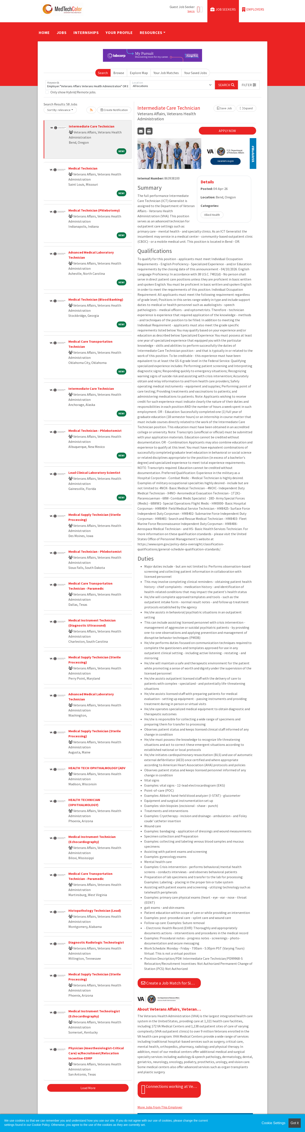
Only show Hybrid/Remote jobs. (73, 92)
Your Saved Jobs (195, 73)
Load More (88, 1088)
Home (44, 32)
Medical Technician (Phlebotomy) (94, 210)
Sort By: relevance (59, 110)
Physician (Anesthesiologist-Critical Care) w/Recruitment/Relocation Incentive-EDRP (96, 1053)
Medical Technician (82, 168)
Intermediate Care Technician (91, 126)
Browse (118, 73)
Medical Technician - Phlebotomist (95, 430)
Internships (86, 32)
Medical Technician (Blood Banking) (95, 299)
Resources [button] (151, 32)
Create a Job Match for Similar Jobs (171, 983)
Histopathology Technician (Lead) (94, 910)
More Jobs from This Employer (159, 1107)
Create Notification (114, 110)
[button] (249, 85)
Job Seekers (223, 9)
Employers (253, 9)
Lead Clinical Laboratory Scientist (94, 472)
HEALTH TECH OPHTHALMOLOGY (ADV (96, 768)
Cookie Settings (273, 1123)
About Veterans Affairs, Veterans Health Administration (169, 1009)
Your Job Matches (166, 73)
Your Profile (119, 32)
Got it (295, 1123)
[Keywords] (87, 85)
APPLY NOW (227, 131)
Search (103, 73)
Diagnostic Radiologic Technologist (96, 942)
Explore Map (139, 73)
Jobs (62, 32)
